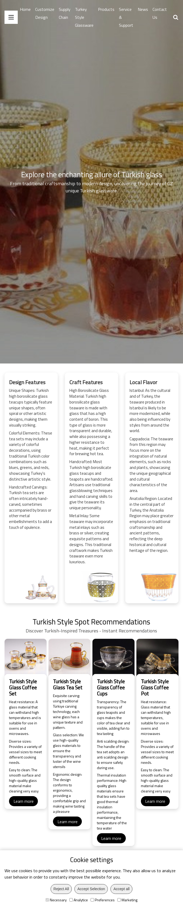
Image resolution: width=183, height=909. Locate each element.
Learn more (24, 816)
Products (106, 9)
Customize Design (44, 13)
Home (25, 9)
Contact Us (160, 13)
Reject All (61, 889)
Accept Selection (91, 889)
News (143, 9)
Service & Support (126, 17)
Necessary (56, 900)
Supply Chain (64, 13)
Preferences (103, 900)
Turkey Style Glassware (84, 17)
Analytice (78, 900)
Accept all (121, 889)
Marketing (127, 900)
